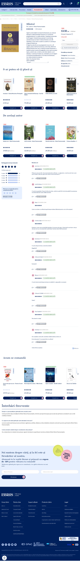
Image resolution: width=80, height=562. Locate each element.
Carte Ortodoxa (22, 18)
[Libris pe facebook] (3, 544)
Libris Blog (44, 512)
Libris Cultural (4, 516)
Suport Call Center (17, 516)
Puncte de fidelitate (17, 523)
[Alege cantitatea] (69, 40)
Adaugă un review (7, 196)
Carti (11, 18)
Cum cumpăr (71, 550)
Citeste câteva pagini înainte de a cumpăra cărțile (44, 15)
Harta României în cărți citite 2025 (49, 523)
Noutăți (29, 9)
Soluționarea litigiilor (69, 509)
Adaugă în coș (16, 108)
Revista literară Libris (46, 516)
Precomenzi (22, 9)
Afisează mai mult (65, 66)
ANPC (66, 505)
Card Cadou (53, 9)
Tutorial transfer (31, 512)
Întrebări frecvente (32, 505)
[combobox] (42, 3)
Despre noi (57, 550)
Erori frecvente (31, 516)
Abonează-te (61, 9)
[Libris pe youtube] (12, 544)
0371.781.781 (73, 9)
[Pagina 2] (74, 348)
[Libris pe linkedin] (15, 544)
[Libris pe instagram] (6, 544)
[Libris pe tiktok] (9, 544)
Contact (76, 550)
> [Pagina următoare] (75, 348)
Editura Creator (5, 512)
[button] (75, 90)
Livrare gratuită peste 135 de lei (8, 15)
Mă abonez (18, 477)
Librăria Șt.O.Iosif (5, 509)
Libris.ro (3, 505)
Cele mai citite (13, 9)
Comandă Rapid (16, 519)
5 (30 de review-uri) (6, 170)
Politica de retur (68, 526)
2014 (65, 63)
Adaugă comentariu (41, 178)
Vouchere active (16, 530)
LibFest (43, 509)
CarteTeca (44, 505)
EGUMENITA (66, 60)
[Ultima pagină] (77, 348)
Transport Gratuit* (17, 509)
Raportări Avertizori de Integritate (71, 512)
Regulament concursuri (69, 523)
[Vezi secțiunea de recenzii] (30, 28)
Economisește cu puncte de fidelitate (24, 15)
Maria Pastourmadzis (39, 26)
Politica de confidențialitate (70, 519)
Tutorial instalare (31, 509)
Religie (15, 18)
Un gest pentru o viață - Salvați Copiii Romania (51, 519)
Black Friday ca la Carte (18, 526)
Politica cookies (68, 516)
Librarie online (6, 18)
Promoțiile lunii (38, 9)
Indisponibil (70, 44)
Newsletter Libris (16, 505)
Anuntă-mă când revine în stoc (69, 47)
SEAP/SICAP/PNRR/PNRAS (18, 533)
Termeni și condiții (64, 550)
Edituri (47, 9)
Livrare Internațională (17, 512)
